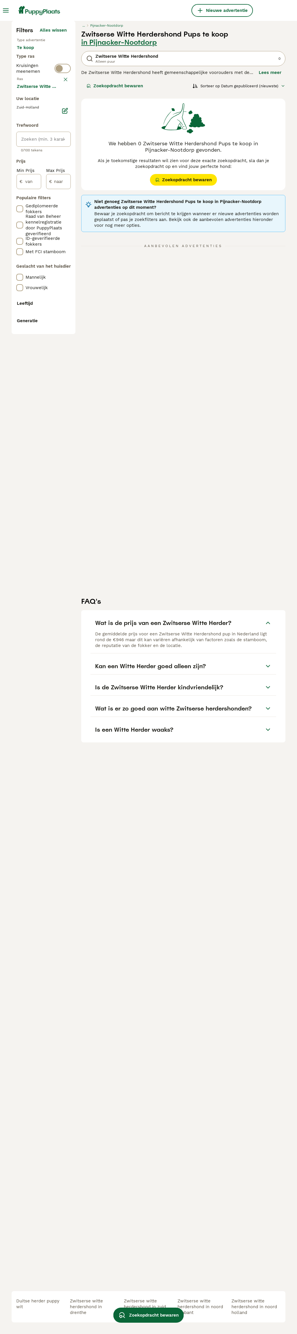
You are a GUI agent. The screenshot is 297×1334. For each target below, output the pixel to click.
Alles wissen (53, 136)
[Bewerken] (65, 386)
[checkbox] (20, 254)
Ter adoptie (33, 174)
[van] (29, 456)
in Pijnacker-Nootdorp (119, 149)
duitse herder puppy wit (37, 1303)
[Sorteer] (238, 192)
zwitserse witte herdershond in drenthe (86, 1306)
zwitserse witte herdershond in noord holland (254, 1306)
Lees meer (270, 179)
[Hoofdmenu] (6, 10)
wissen (59, 224)
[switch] (63, 211)
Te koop (30, 160)
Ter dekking (33, 188)
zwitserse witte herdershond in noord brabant (200, 1306)
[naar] (58, 456)
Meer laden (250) (48, 360)
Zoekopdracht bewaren (114, 192)
